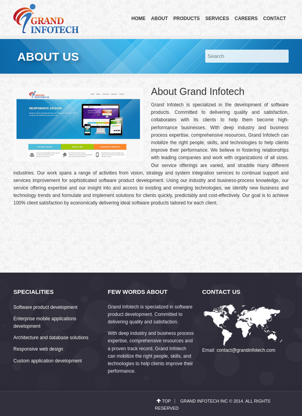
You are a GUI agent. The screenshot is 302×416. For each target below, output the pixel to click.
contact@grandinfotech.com (246, 350)
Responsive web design (38, 349)
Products (186, 18)
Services (217, 18)
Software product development (45, 307)
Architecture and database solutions (50, 337)
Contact (274, 18)
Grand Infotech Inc (204, 401)
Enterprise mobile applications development (44, 322)
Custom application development (47, 361)
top (166, 401)
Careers (246, 18)
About (159, 18)
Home (138, 18)
